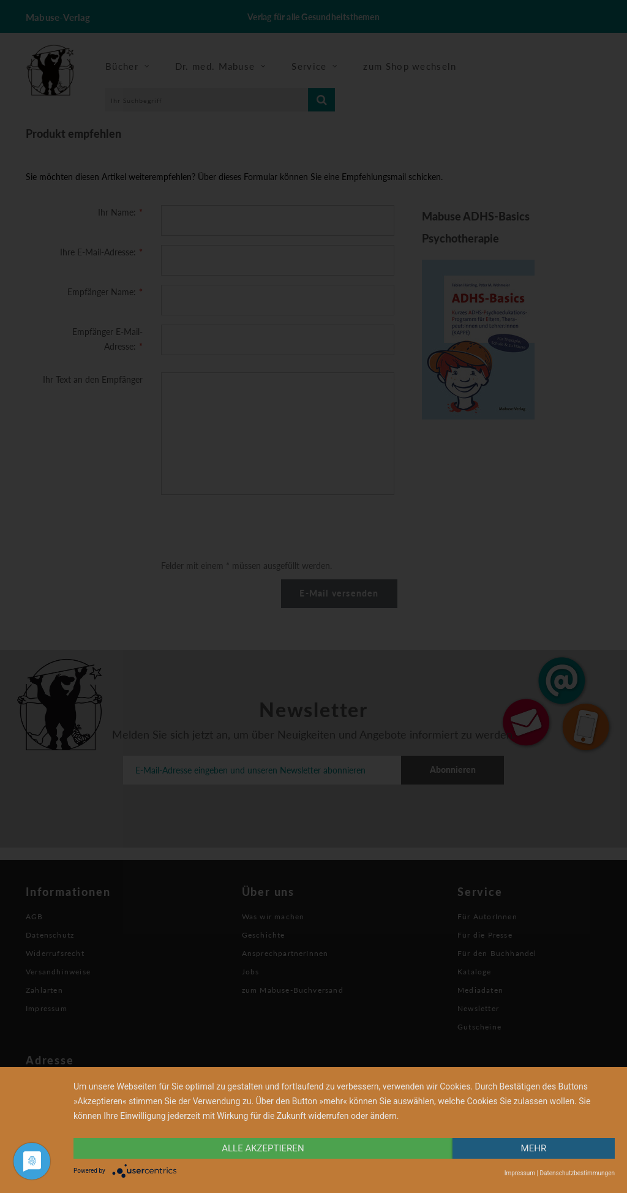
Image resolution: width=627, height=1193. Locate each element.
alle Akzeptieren (263, 1148)
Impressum (520, 1173)
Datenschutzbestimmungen (577, 1173)
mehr (534, 1148)
